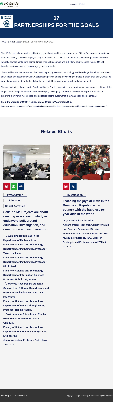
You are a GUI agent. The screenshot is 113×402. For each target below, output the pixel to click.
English (82, 4)
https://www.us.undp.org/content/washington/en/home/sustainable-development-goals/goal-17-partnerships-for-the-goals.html (53, 106)
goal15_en (14, 186)
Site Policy (5, 396)
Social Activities (15, 206)
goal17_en (21, 186)
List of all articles (14, 42)
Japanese (73, 4)
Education (15, 200)
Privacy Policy (19, 396)
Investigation (15, 194)
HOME (3, 42)
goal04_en (6, 186)
